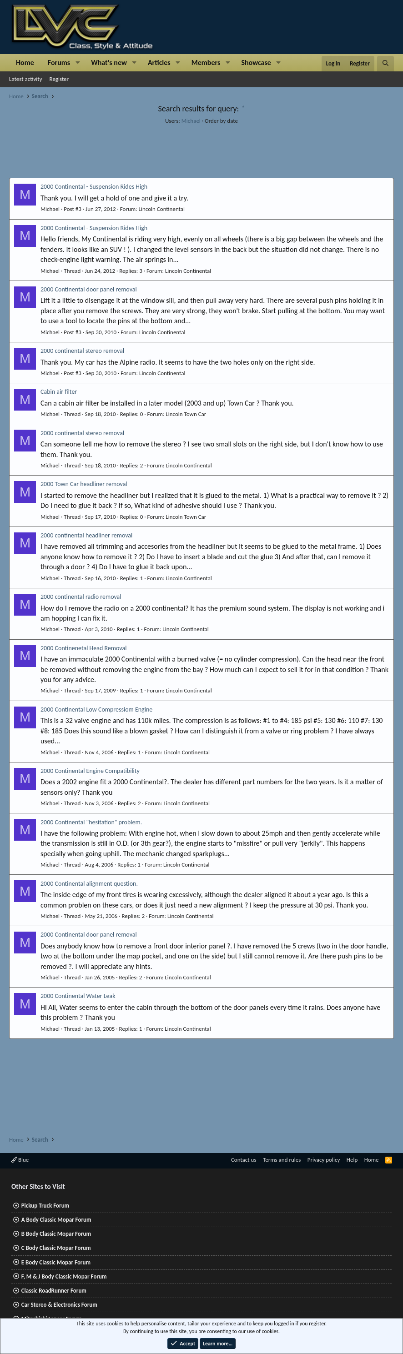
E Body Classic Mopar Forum (56, 1262)
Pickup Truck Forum (45, 1205)
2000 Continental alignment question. (89, 884)
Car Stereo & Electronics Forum (59, 1304)
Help (352, 1159)
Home (25, 62)
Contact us (244, 1159)
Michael (191, 120)
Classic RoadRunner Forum (53, 1290)
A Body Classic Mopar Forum (56, 1219)
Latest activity (25, 78)
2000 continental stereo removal (82, 351)
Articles (159, 62)
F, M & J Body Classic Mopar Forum (64, 1276)
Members (206, 62)
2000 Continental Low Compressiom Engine (96, 709)
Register (59, 78)
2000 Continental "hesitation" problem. (91, 822)
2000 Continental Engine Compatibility (90, 771)
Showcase (256, 62)
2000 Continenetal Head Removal (83, 648)
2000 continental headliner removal (86, 535)
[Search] (385, 63)
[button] (77, 62)
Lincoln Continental (162, 209)
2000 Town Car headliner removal (83, 484)
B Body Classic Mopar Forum (56, 1233)
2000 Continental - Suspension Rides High (93, 187)
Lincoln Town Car (186, 414)
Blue (20, 1159)
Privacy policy (323, 1159)
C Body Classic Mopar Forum (56, 1247)
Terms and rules (282, 1159)
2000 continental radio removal (80, 597)
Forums (59, 62)
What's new (109, 62)
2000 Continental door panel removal (88, 289)
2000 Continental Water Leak (78, 996)
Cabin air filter (58, 392)
